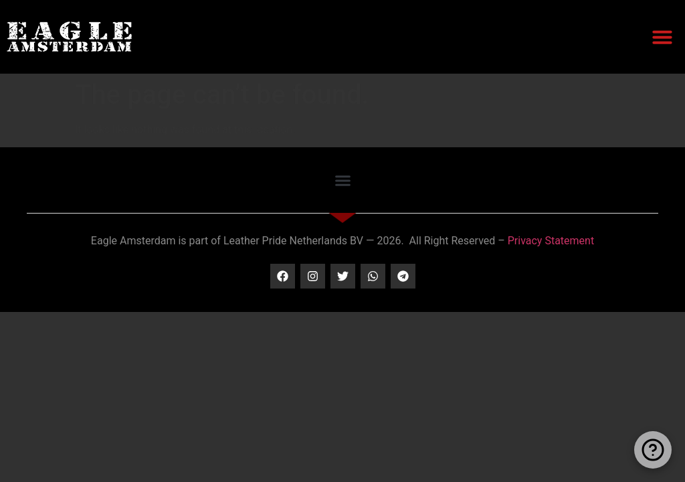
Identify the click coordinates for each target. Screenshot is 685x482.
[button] (662, 37)
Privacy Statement (551, 240)
